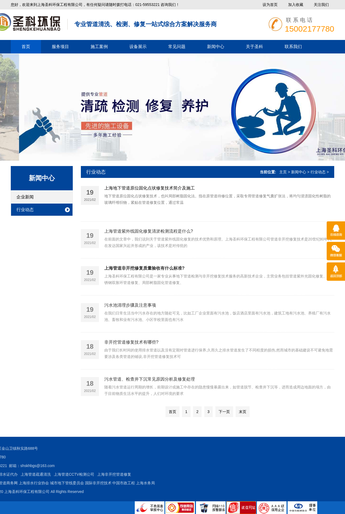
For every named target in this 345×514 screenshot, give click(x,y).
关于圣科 (254, 46)
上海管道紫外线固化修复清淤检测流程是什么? (148, 244)
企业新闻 (25, 197)
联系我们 (293, 46)
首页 (26, 46)
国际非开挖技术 (14, 483)
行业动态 (25, 209)
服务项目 (60, 46)
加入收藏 (295, 4)
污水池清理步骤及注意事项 (130, 318)
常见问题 (176, 46)
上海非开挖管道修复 (30, 474)
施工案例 (99, 46)
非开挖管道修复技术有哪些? (131, 355)
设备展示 (138, 46)
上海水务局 (61, 483)
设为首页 (270, 4)
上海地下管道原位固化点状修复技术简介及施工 (149, 189)
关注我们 (321, 4)
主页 (283, 172)
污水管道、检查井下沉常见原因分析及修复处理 (149, 392)
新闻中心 (215, 46)
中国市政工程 (40, 483)
